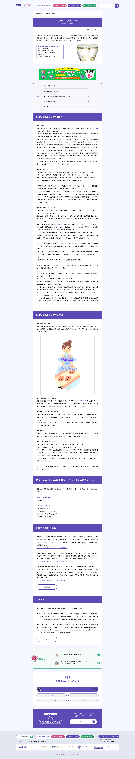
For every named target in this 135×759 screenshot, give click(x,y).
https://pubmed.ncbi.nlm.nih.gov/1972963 (51, 580)
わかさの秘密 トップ (39, 13)
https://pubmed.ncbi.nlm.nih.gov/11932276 (52, 548)
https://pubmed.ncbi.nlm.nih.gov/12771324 (52, 561)
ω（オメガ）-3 (58, 224)
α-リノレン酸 (94, 128)
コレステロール (82, 401)
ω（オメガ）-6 (79, 224)
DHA (43, 235)
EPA (47, 235)
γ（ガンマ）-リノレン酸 (62, 265)
